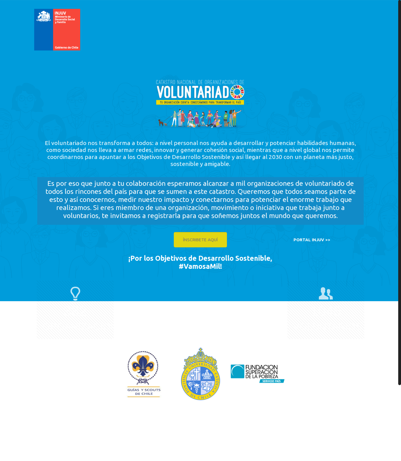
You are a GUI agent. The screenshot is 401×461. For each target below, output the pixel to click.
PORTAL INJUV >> (312, 239)
